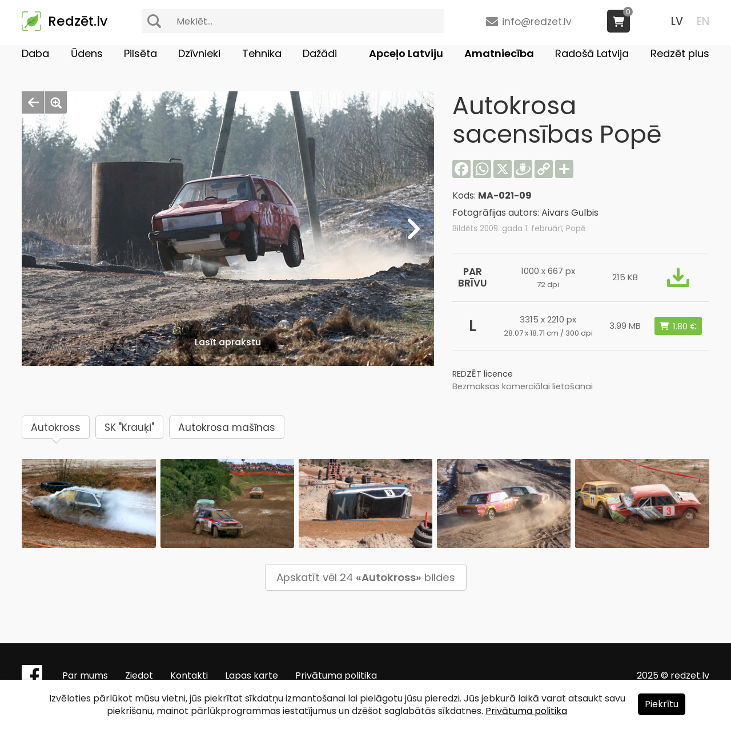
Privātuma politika (336, 675)
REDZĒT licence (482, 374)
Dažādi (320, 53)
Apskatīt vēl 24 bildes (365, 577)
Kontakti (189, 675)
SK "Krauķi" (129, 427)
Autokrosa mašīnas (226, 427)
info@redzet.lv (537, 22)
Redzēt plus (679, 53)
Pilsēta (140, 53)
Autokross (56, 427)
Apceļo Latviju (406, 53)
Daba (35, 53)
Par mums (85, 675)
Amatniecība (499, 53)
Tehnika (262, 53)
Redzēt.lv (77, 21)
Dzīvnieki (199, 53)
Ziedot (139, 675)
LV (677, 21)
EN (703, 21)
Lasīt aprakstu (228, 342)
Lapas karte (251, 675)
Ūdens (87, 53)
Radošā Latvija (592, 53)
